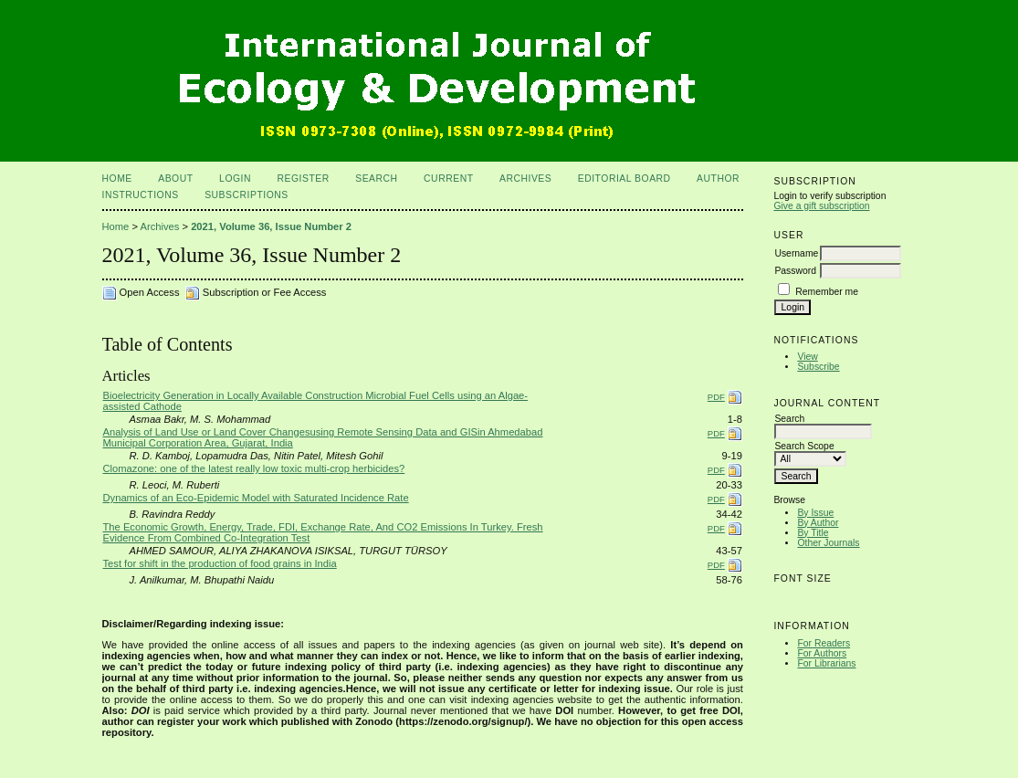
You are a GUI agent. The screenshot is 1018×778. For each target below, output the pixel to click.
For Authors (821, 653)
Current (448, 178)
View (807, 357)
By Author (817, 523)
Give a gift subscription (821, 206)
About (175, 178)
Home (117, 178)
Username (796, 253)
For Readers (823, 643)
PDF (716, 397)
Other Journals (828, 543)
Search (376, 178)
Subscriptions (247, 195)
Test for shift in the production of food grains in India (220, 563)
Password (795, 271)
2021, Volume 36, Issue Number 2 (271, 226)
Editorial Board (624, 178)
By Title (812, 533)
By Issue (815, 513)
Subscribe (818, 367)
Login (235, 178)
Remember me (826, 292)
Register (303, 178)
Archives (525, 178)
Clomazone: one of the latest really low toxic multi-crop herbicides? (254, 468)
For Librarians (826, 663)
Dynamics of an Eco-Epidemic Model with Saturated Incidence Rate (256, 497)
